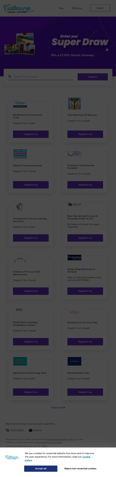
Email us (38, 430)
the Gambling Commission (49, 442)
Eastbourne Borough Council (60, 439)
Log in (100, 7)
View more (58, 407)
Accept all (40, 468)
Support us (31, 134)
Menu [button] (77, 8)
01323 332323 (17, 430)
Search (93, 76)
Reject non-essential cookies (80, 468)
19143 (44, 446)
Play (61, 8)
